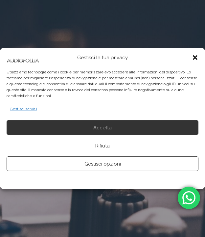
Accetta (102, 128)
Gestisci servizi (23, 109)
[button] (195, 57)
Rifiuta (102, 146)
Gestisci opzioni (102, 164)
